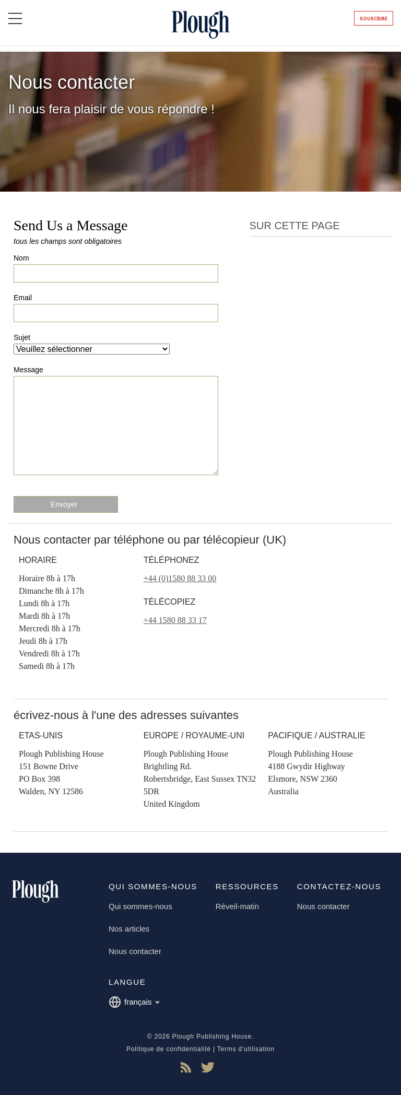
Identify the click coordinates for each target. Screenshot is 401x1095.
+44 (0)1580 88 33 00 (180, 578)
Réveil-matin (237, 906)
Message (28, 369)
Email (23, 297)
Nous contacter (135, 951)
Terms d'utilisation (246, 1049)
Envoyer (64, 504)
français (134, 1002)
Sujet (22, 337)
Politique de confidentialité (168, 1049)
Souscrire (373, 18)
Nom (21, 258)
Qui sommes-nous (140, 906)
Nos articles (129, 928)
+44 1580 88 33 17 (175, 620)
